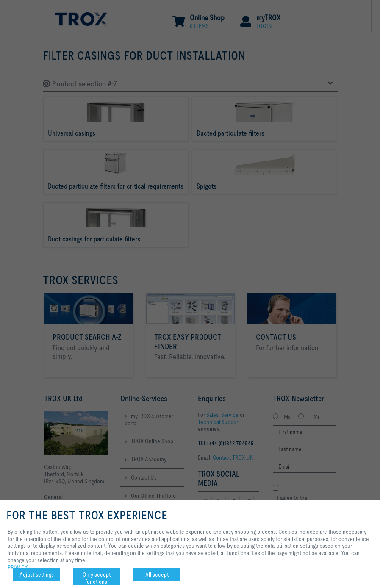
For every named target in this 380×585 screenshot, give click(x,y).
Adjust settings (36, 574)
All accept (157, 574)
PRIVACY (18, 567)
